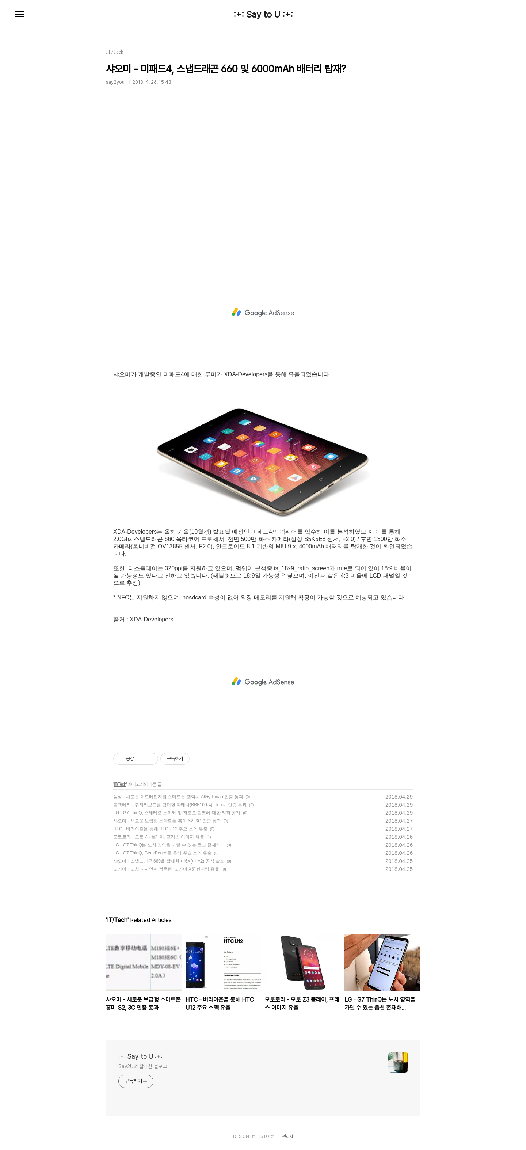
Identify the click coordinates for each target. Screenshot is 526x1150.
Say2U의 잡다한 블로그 (142, 1066)
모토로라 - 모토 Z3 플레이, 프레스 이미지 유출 (158, 836)
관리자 (287, 1136)
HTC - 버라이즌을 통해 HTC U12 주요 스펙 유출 (160, 828)
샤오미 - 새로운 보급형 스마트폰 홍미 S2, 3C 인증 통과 (167, 820)
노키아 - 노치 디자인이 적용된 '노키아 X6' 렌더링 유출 (166, 869)
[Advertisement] (263, 192)
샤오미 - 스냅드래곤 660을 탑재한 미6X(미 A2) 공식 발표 (168, 861)
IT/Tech (120, 784)
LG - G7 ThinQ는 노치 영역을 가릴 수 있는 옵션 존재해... (168, 845)
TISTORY (265, 1136)
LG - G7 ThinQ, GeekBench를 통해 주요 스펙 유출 (162, 853)
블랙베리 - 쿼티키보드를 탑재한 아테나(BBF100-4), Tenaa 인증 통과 (180, 804)
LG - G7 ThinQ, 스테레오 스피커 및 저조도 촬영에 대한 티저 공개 (176, 812)
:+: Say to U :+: (263, 14)
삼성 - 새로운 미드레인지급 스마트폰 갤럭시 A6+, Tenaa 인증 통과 (178, 796)
